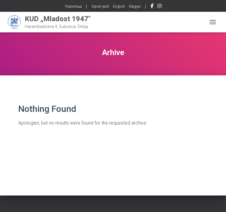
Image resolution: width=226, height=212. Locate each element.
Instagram (159, 7)
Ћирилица (73, 6)
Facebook (152, 7)
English (119, 6)
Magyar (135, 6)
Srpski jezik (100, 6)
